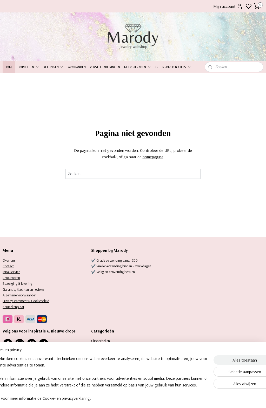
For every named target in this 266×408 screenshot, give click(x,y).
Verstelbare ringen (105, 67)
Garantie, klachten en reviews (23, 289)
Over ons (9, 260)
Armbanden (77, 67)
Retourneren (11, 277)
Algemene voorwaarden (20, 295)
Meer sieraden (137, 67)
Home (9, 67)
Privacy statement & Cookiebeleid (26, 300)
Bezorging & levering (17, 283)
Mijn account (228, 6)
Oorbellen (28, 67)
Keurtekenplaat (13, 306)
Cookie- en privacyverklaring (82, 398)
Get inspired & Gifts (173, 67)
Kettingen (53, 67)
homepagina (153, 157)
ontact (9, 266)
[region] (98, 378)
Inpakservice (11, 271)
